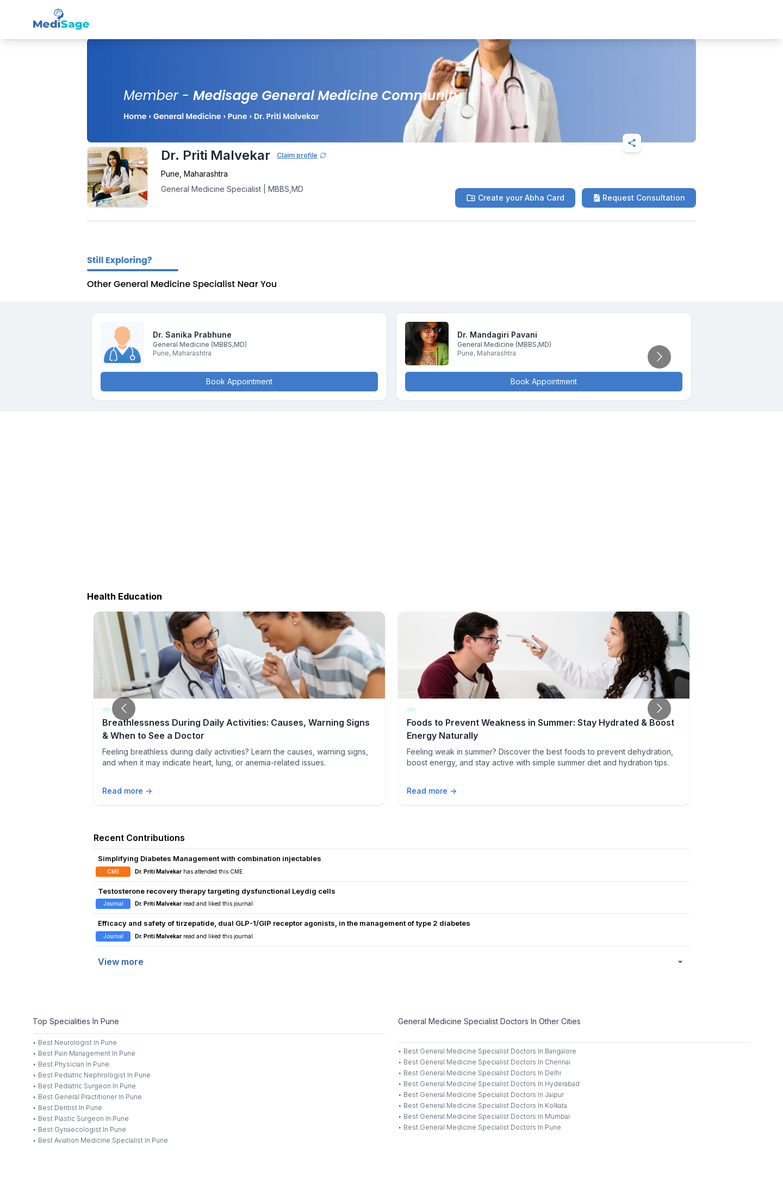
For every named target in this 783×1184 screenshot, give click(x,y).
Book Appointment (239, 381)
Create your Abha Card (515, 198)
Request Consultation (639, 197)
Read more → (127, 790)
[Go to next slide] (659, 357)
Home (134, 116)
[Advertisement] (391, 498)
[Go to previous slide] (123, 708)
